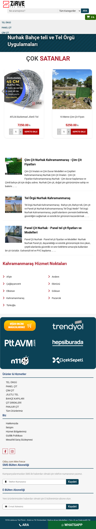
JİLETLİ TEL (12, 394)
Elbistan (10, 291)
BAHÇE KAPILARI (15, 398)
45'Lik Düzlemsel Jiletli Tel (24, 116)
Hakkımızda (12, 423)
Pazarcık (56, 298)
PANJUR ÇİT (12, 407)
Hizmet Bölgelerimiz (16, 431)
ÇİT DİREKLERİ (13, 403)
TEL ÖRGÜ (6, 22)
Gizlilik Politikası (14, 435)
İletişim (9, 427)
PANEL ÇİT (6, 27)
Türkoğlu (11, 305)
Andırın (55, 276)
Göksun (56, 291)
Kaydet (72, 481)
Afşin (9, 276)
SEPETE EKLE (30, 131)
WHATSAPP (72, 525)
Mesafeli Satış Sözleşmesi (19, 440)
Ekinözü (56, 283)
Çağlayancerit (13, 283)
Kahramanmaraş (15, 298)
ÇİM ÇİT (5, 33)
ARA (24, 525)
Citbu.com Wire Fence (14, 461)
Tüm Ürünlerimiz (14, 411)
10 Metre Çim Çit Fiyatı (72, 116)
